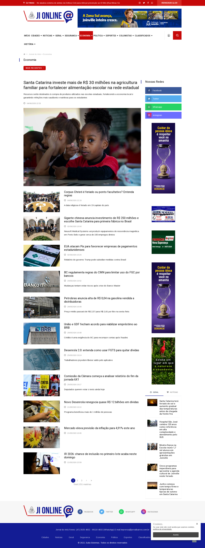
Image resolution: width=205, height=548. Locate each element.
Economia (86, 35)
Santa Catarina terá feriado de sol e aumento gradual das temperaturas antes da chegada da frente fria (168, 407)
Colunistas (126, 35)
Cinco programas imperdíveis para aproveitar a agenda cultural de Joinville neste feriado (169, 471)
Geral (59, 35)
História (29, 44)
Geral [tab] (154, 392)
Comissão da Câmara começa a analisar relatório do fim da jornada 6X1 (101, 378)
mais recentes (34, 68)
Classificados (143, 35)
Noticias (48, 35)
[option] (76, 3)
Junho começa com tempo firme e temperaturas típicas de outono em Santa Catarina (169, 489)
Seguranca (72, 35)
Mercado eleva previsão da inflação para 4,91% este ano (99, 428)
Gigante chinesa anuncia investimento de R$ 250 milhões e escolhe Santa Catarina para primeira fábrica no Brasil (101, 219)
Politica (99, 35)
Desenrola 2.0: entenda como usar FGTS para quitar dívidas (101, 350)
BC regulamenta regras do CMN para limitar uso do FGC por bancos (102, 274)
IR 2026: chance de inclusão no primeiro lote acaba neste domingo (100, 455)
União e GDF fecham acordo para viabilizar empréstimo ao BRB (100, 326)
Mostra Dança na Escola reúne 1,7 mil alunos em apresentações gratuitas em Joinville (167, 451)
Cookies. (158, 524)
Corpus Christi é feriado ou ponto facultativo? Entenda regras (99, 193)
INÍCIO (27, 35)
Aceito (176, 535)
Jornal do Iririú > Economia (40, 54)
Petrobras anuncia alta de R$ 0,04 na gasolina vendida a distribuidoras (99, 300)
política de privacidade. (162, 529)
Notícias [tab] (172, 392)
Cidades (36, 35)
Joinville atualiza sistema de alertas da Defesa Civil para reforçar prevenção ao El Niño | (76, 3)
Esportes (112, 35)
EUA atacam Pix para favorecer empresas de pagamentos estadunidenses (100, 248)
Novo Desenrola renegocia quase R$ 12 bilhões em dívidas (101, 402)
